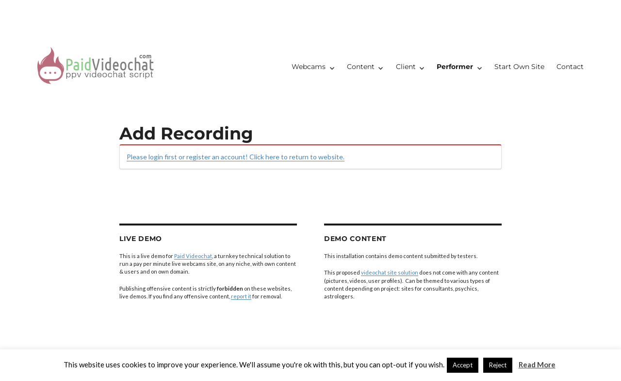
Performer (455, 66)
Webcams (309, 66)
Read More (537, 364)
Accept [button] (463, 365)
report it (241, 296)
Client (406, 66)
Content (361, 66)
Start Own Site (519, 66)
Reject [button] (498, 365)
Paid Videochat (193, 256)
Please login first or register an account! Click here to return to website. (235, 157)
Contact (570, 66)
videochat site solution (389, 272)
